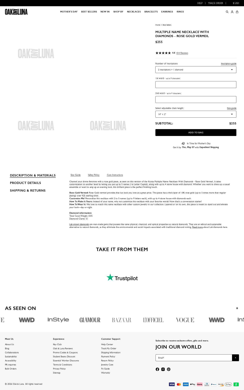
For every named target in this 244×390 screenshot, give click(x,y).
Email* (161, 358)
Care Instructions (115, 175)
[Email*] (194, 357)
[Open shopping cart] (237, 12)
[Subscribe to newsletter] (235, 357)
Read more (197, 227)
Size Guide (76, 175)
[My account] (232, 12)
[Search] (227, 12)
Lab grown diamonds (79, 224)
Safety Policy (93, 175)
